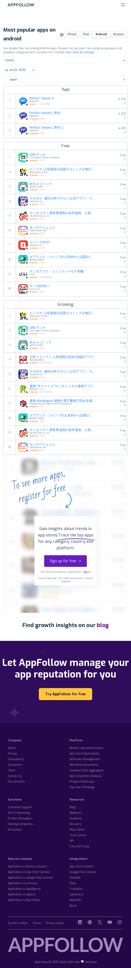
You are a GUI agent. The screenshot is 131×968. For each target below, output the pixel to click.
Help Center (77, 830)
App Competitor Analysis (85, 776)
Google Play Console (82, 872)
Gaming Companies (20, 824)
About (12, 748)
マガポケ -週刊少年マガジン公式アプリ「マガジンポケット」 (62, 198)
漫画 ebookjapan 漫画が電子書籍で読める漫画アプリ (62, 401)
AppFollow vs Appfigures (24, 889)
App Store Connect (81, 866)
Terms (36, 923)
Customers (15, 765)
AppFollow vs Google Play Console (30, 878)
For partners (16, 782)
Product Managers (20, 818)
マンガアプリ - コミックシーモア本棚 (56, 271)
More (72, 906)
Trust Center (77, 835)
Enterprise (15, 830)
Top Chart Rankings (82, 787)
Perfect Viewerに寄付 (45, 113)
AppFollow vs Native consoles (27, 866)
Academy (75, 818)
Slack (72, 883)
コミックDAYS (39, 242)
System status (18, 923)
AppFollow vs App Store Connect (29, 872)
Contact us (15, 776)
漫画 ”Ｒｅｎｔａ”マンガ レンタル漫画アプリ (61, 386)
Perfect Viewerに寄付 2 (46, 127)
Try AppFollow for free (65, 694)
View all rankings (83, 52)
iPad (86, 34)
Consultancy (16, 759)
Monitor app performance (86, 748)
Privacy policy (55, 923)
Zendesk (75, 878)
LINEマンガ (37, 154)
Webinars (75, 813)
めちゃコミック (40, 184)
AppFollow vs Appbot (22, 894)
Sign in (86, 572)
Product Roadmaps (82, 782)
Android (101, 34)
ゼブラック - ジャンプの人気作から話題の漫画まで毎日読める (62, 257)
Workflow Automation (83, 765)
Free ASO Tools (79, 846)
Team (11, 770)
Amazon (118, 34)
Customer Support (20, 807)
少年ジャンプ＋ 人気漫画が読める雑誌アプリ (61, 357)
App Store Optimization (84, 754)
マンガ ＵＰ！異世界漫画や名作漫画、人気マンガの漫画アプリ (62, 213)
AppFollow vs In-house (22, 883)
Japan (65, 79)
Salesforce (76, 894)
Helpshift (75, 900)
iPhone (72, 34)
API (71, 841)
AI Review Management (84, 759)
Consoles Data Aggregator (86, 770)
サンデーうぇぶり (42, 227)
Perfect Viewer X (41, 98)
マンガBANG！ (39, 286)
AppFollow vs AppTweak (24, 900)
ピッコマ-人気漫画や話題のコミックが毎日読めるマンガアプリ (62, 169)
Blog (72, 807)
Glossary (75, 824)
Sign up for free (65, 561)
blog (103, 625)
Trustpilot (76, 889)
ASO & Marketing (19, 813)
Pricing (12, 754)
